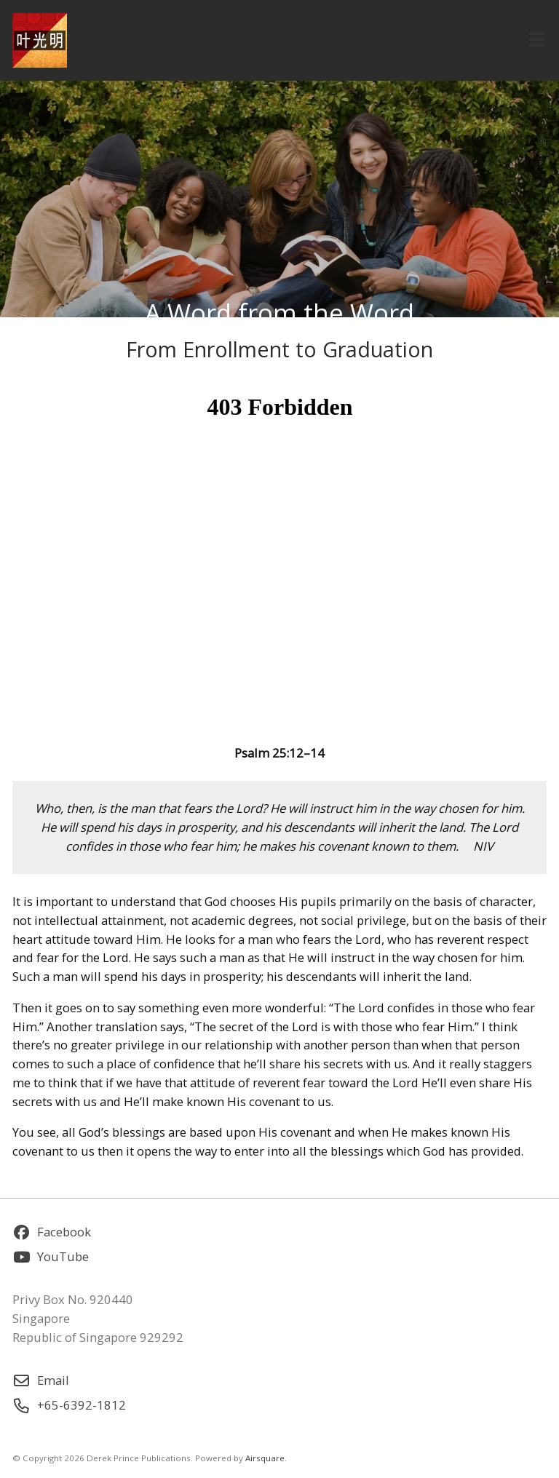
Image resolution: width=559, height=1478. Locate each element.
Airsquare (265, 1458)
